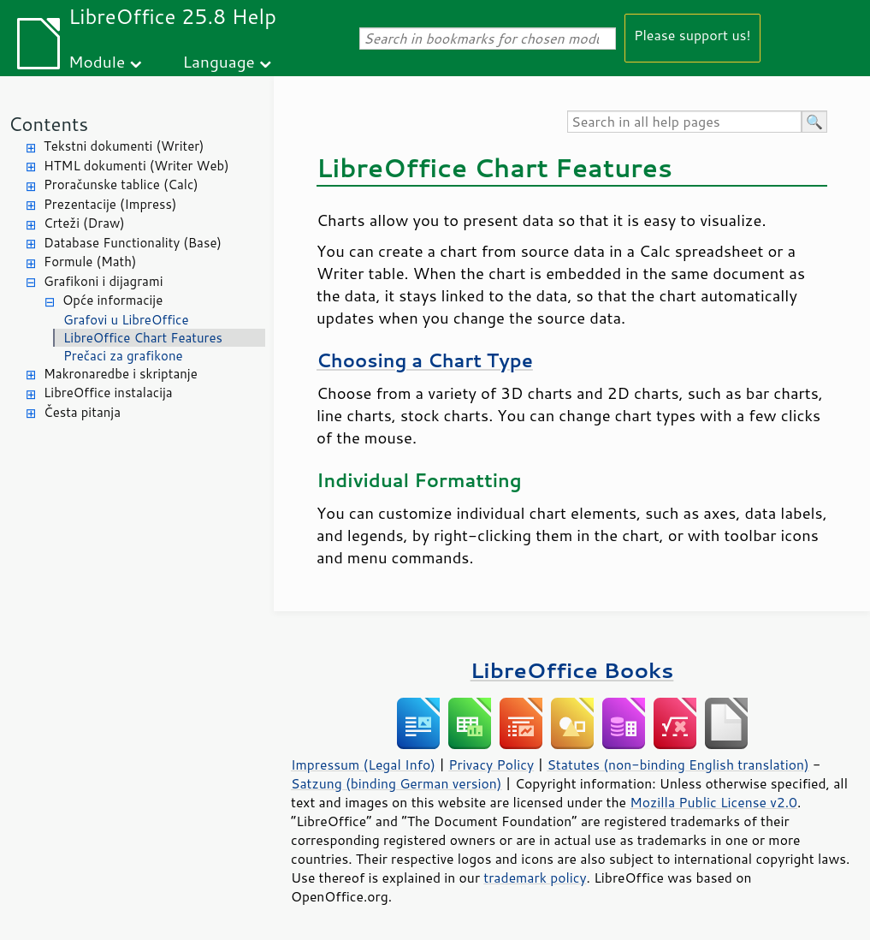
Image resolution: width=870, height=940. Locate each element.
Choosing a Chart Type (425, 360)
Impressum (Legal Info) (363, 764)
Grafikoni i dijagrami (103, 281)
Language (219, 61)
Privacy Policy (491, 764)
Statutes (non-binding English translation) (677, 764)
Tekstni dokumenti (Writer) (124, 146)
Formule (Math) (90, 262)
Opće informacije (112, 300)
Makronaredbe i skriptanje (121, 374)
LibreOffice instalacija (108, 393)
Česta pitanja (82, 412)
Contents (48, 123)
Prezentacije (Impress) (110, 204)
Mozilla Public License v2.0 (713, 802)
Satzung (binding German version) (396, 783)
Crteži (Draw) (84, 223)
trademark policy (534, 877)
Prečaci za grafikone (123, 356)
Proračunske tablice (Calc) (121, 184)
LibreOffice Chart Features (142, 338)
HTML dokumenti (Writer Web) (136, 166)
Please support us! (692, 35)
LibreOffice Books (572, 670)
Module (96, 61)
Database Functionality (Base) (133, 243)
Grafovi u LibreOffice (126, 320)
